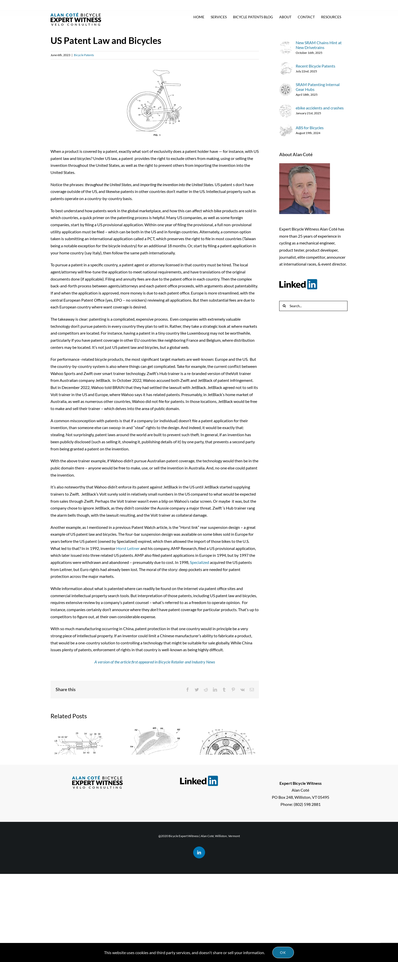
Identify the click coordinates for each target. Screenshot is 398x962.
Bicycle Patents (84, 55)
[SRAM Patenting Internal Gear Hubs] (285, 86)
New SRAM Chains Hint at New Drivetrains (77, 822)
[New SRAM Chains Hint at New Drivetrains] (285, 44)
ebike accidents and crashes (320, 107)
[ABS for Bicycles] (285, 127)
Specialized (199, 562)
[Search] (284, 306)
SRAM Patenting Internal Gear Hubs (227, 796)
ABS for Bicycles (310, 127)
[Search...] (313, 306)
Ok (283, 952)
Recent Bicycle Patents (147, 825)
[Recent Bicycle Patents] (285, 65)
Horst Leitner (128, 548)
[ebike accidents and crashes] (285, 107)
